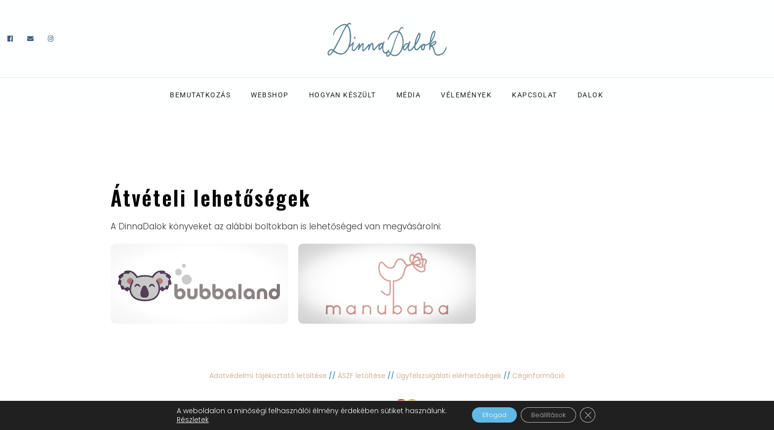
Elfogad (486, 415)
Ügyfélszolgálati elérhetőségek (449, 376)
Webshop (270, 95)
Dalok (591, 95)
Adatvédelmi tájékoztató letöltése (268, 376)
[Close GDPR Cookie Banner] (600, 415)
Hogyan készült (342, 95)
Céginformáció (538, 376)
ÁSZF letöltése (362, 376)
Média (408, 95)
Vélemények (466, 95)
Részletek (179, 419)
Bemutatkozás (200, 95)
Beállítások (553, 415)
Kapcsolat (534, 95)
